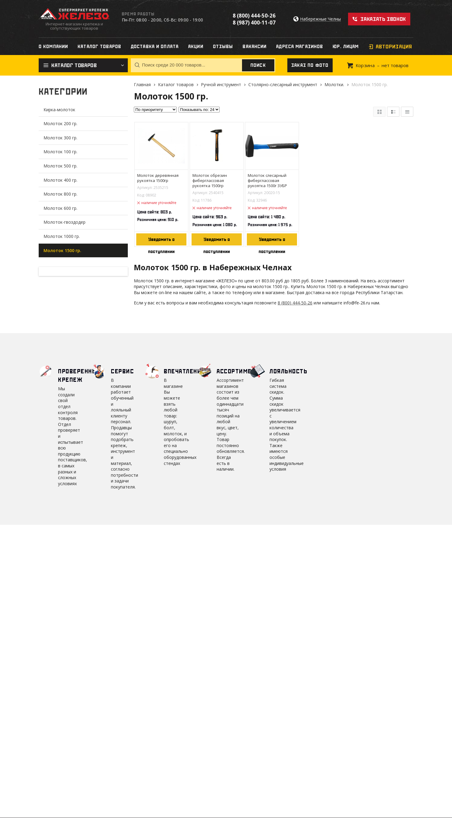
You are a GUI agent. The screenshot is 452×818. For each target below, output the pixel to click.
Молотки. (334, 84)
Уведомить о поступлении (161, 241)
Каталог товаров (176, 84)
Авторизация (394, 46)
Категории (63, 91)
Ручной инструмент (221, 84)
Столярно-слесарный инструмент (282, 84)
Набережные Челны (320, 19)
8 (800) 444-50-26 (254, 15)
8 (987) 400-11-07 (254, 22)
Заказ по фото (310, 65)
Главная (142, 84)
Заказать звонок (383, 19)
